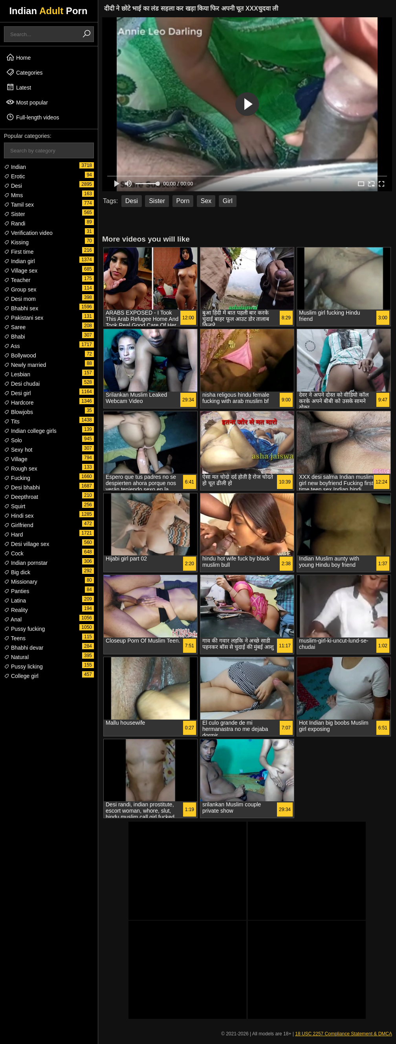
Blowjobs (18, 412)
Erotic (14, 176)
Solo (13, 440)
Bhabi (14, 336)
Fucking (17, 478)
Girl (228, 201)
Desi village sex (26, 544)
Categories (24, 72)
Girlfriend (18, 525)
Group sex (20, 289)
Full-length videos (32, 117)
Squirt (14, 506)
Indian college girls (30, 431)
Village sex (20, 270)
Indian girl (19, 261)
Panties (16, 591)
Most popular (27, 102)
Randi (14, 223)
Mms (13, 195)
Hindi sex (18, 516)
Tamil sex (19, 204)
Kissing (16, 242)
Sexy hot (18, 450)
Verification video (28, 233)
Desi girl (17, 393)
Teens (15, 638)
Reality (16, 610)
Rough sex (20, 468)
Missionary (20, 582)
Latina (15, 600)
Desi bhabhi (22, 487)
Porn (183, 201)
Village (16, 459)
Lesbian (17, 374)
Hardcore (18, 402)
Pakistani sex (23, 318)
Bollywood (20, 355)
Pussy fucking (24, 629)
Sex (206, 201)
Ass (12, 346)
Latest (18, 87)
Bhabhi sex (21, 308)
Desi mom (20, 299)
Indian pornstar (26, 563)
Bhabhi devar (23, 648)
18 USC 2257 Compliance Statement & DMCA (343, 1034)
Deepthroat (21, 497)
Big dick (17, 572)
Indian (15, 167)
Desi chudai (22, 384)
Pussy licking (23, 666)
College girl (21, 676)
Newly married (25, 365)
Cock (14, 553)
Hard (13, 534)
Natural (16, 657)
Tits (12, 421)
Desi (13, 186)
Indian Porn (48, 10)
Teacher (17, 280)
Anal (13, 619)
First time (18, 252)
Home (18, 57)
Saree (15, 327)
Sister (14, 214)
